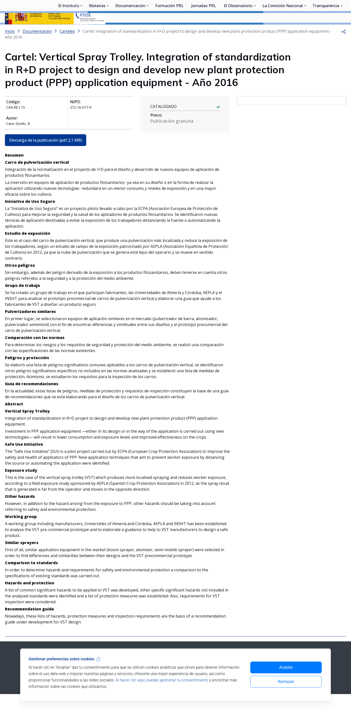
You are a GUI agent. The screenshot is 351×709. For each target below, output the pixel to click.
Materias (97, 31)
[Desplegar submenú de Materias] (107, 30)
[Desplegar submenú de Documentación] (147, 30)
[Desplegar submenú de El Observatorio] (254, 30)
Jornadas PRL (203, 31)
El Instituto (68, 31)
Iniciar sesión (327, 11)
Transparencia (326, 31)
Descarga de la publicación (45, 153)
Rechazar (286, 681)
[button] (343, 44)
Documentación (130, 31)
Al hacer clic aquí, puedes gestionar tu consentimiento (162, 680)
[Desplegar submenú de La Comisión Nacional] (305, 30)
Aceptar (286, 667)
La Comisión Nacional (282, 31)
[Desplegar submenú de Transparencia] (341, 30)
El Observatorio (238, 31)
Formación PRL (169, 31)
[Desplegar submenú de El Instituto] (81, 30)
